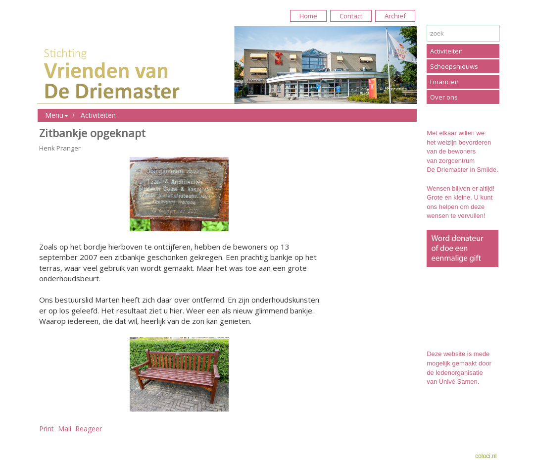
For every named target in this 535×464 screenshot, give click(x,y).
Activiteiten (98, 115)
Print (46, 428)
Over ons (444, 97)
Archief (395, 15)
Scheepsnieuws (454, 66)
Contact (351, 15)
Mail (64, 428)
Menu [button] (56, 115)
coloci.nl (485, 456)
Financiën (444, 81)
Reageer (88, 428)
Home (308, 15)
